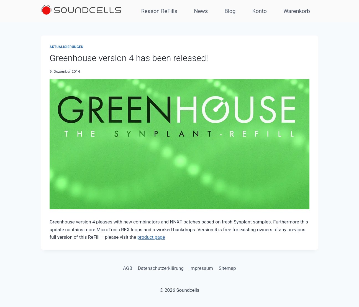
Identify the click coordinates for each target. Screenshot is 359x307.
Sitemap (227, 268)
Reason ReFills (159, 11)
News (201, 11)
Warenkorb (296, 11)
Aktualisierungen (67, 47)
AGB (127, 268)
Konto (259, 11)
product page (151, 237)
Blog (229, 11)
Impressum (201, 268)
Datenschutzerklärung (161, 268)
